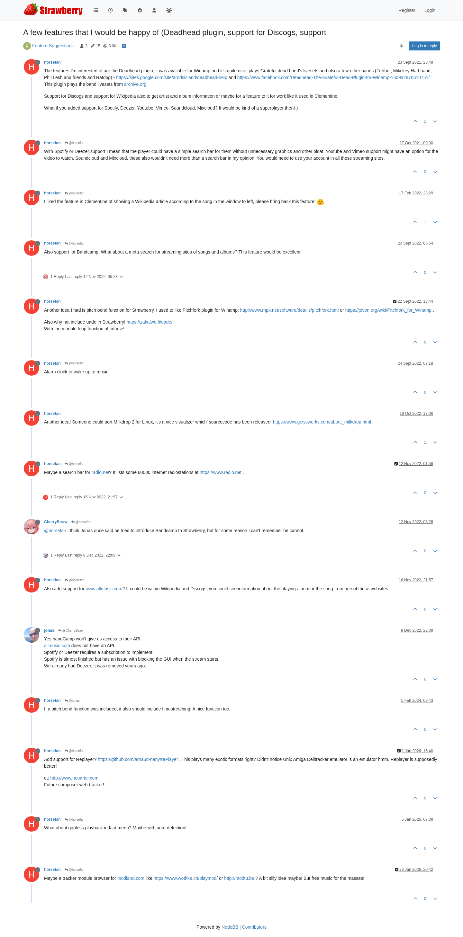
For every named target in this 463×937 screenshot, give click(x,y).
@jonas (72, 700)
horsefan (52, 62)
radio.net (100, 472)
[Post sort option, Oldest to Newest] (401, 45)
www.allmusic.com (104, 588)
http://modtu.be (239, 878)
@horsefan (75, 143)
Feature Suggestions (53, 45)
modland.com (130, 878)
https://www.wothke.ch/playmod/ (186, 878)
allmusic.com (57, 645)
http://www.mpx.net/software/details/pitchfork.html (289, 310)
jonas (49, 630)
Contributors (254, 927)
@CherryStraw (71, 630)
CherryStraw (56, 522)
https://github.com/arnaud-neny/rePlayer (138, 759)
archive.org (135, 84)
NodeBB (230, 927)
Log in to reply (424, 46)
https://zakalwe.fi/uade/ (149, 322)
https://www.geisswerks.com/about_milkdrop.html (322, 421)
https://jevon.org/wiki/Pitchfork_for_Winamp (388, 310)
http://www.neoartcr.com (74, 778)
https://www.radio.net (220, 472)
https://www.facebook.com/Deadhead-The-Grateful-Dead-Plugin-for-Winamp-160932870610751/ (333, 77)
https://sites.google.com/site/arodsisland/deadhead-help (171, 77)
